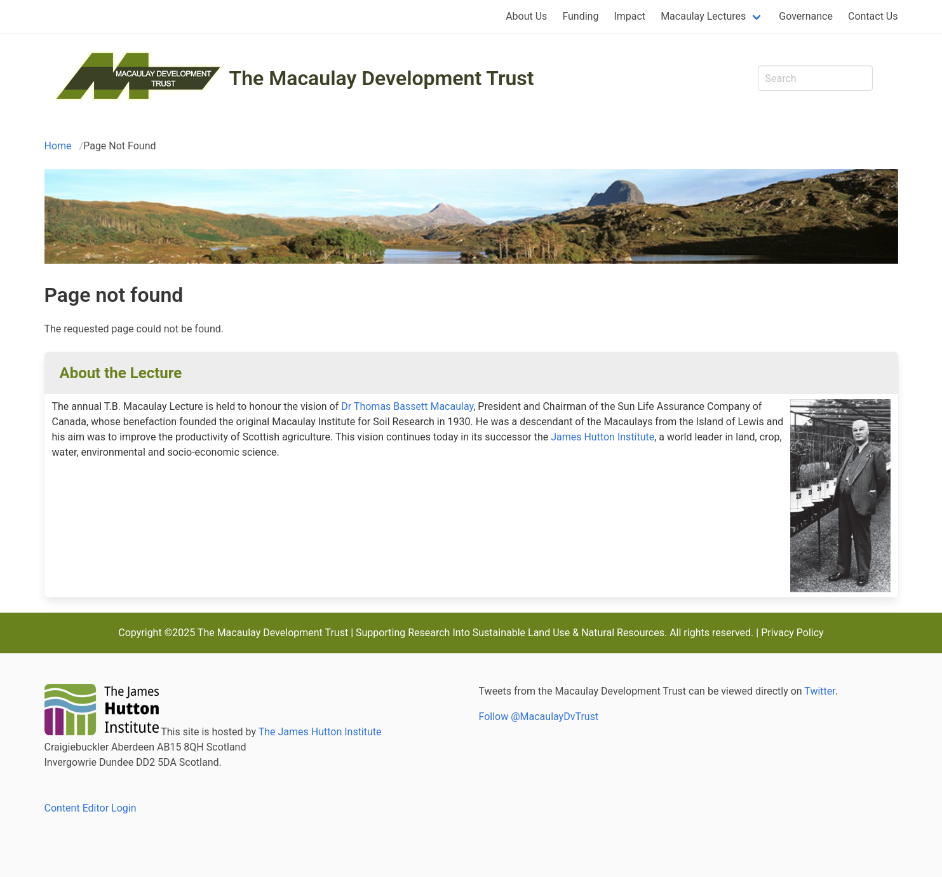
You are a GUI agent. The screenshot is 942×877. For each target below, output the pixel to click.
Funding (580, 16)
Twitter (819, 691)
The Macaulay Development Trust (381, 78)
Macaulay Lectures (703, 16)
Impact (629, 16)
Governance (806, 16)
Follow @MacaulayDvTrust (539, 716)
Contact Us (873, 16)
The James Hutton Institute (320, 732)
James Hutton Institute (602, 437)
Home (58, 146)
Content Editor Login (90, 808)
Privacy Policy (792, 633)
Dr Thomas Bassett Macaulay (407, 406)
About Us (526, 16)
